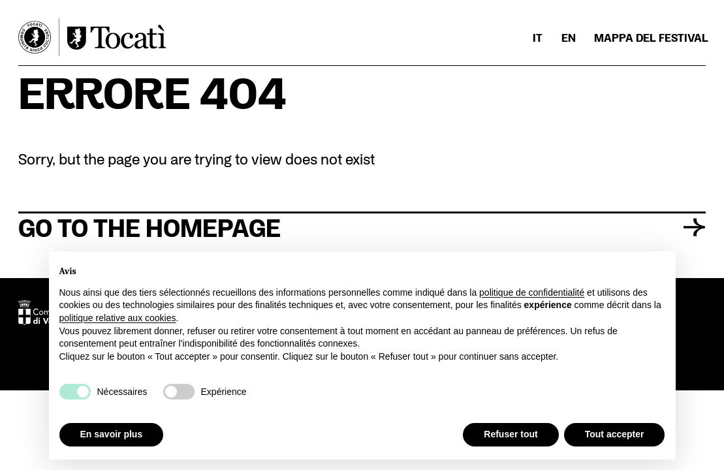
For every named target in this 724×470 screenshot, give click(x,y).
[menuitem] (538, 38)
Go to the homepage (361, 226)
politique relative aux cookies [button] (117, 318)
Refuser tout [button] (510, 434)
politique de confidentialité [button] (531, 292)
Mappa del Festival (651, 38)
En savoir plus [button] (111, 434)
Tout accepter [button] (614, 434)
